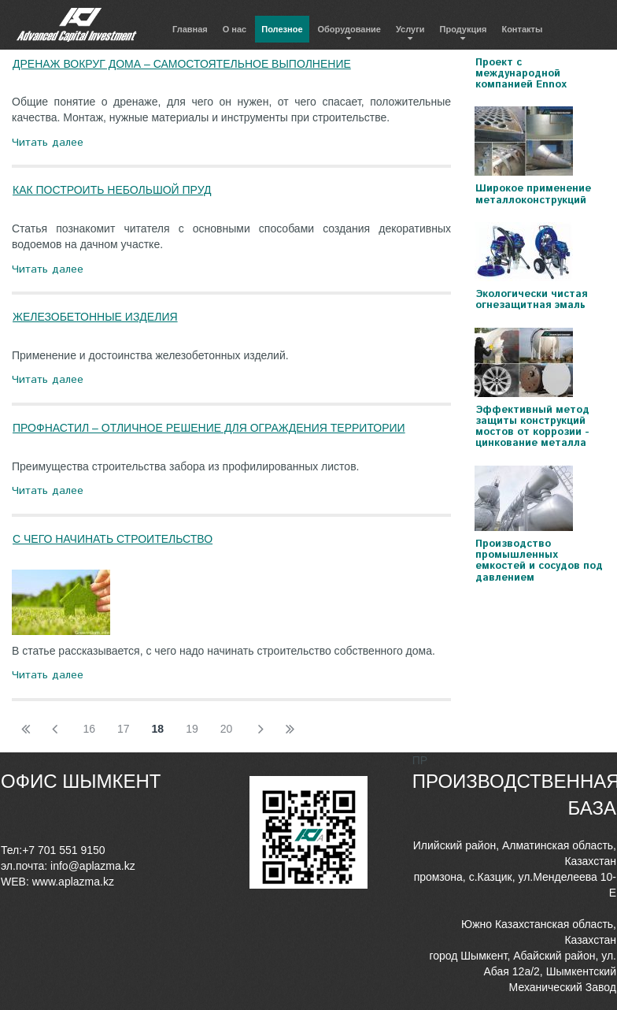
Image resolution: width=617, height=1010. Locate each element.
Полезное (281, 29)
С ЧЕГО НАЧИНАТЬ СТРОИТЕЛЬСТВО (112, 539)
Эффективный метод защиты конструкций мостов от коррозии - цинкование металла (532, 427)
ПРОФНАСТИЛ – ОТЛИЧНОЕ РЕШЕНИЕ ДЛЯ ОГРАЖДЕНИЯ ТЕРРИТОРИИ (209, 427)
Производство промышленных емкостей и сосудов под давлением (539, 561)
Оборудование (349, 29)
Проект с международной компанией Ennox (521, 74)
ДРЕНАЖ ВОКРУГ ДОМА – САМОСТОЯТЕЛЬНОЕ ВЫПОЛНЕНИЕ (182, 64)
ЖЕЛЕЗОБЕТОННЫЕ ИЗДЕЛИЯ (95, 316)
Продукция (463, 29)
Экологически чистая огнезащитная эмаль (531, 300)
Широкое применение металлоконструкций (533, 194)
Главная (190, 29)
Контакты (521, 29)
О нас (235, 29)
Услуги (410, 29)
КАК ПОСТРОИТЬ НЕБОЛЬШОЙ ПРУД (112, 190)
